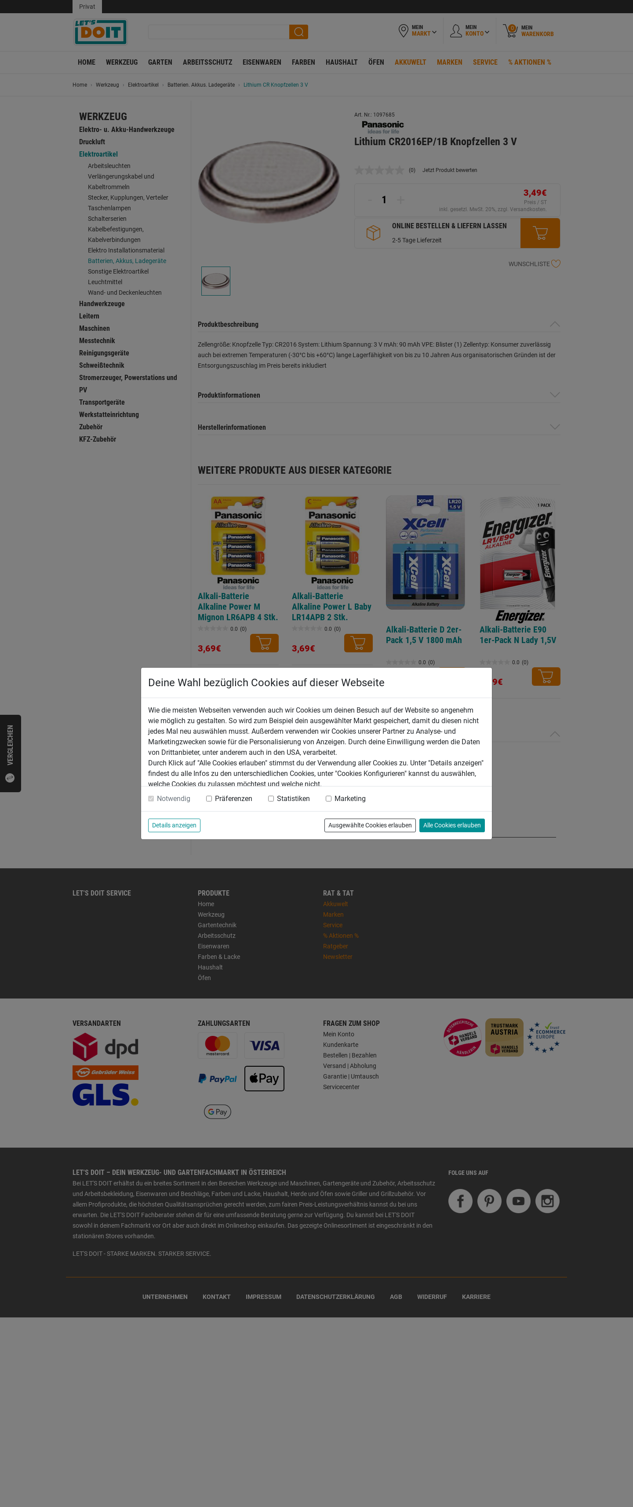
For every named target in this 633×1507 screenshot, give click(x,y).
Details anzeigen (174, 825)
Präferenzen (233, 798)
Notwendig (173, 798)
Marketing (350, 798)
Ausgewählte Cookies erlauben (370, 825)
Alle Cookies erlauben (452, 825)
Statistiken (293, 798)
